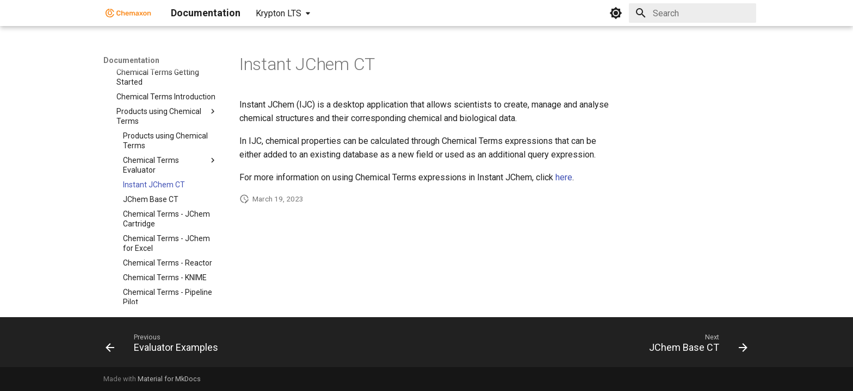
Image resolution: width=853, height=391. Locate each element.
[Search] (692, 13)
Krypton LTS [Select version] (278, 13)
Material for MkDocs (169, 379)
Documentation (131, 60)
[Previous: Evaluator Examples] (165, 345)
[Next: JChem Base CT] (695, 345)
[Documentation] (128, 13)
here (563, 177)
